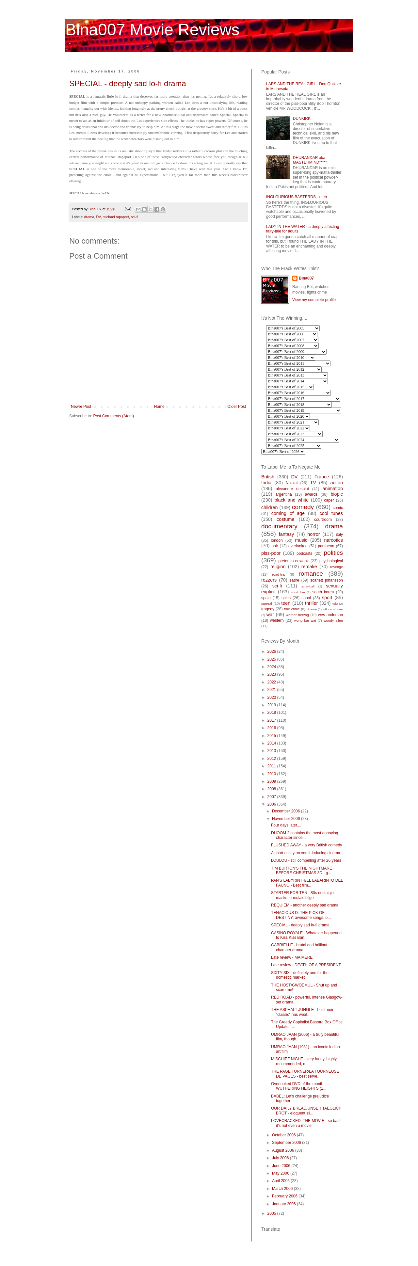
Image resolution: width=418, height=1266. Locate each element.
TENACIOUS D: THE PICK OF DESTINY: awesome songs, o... (301, 915)
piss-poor (271, 553)
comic (338, 507)
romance (310, 573)
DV (98, 217)
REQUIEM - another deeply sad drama (304, 905)
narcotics (333, 540)
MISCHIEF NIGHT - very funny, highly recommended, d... (304, 1061)
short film (298, 592)
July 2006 (281, 1158)
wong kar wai (305, 620)
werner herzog (297, 615)
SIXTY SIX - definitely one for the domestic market (300, 975)
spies (286, 598)
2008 (272, 789)
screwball (307, 586)
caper (329, 500)
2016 (272, 728)
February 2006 (285, 1196)
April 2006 (281, 1180)
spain (266, 598)
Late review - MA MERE (292, 957)
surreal (266, 603)
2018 (272, 712)
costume (285, 519)
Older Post (236, 406)
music (301, 540)
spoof (306, 598)
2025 (272, 659)
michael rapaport (116, 217)
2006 (272, 804)
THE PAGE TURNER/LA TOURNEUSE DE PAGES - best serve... (305, 1073)
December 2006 (286, 811)
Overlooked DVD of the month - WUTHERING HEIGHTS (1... (299, 1086)
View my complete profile (314, 299)
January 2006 (284, 1204)
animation (333, 488)
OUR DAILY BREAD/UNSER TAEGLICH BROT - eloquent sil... (306, 1110)
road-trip (278, 574)
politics (333, 552)
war (270, 614)
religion (277, 566)
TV (313, 482)
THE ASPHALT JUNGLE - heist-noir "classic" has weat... (302, 1012)
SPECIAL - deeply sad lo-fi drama (127, 83)
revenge (336, 567)
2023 (272, 674)
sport (327, 597)
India (266, 482)
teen (285, 603)
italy (339, 534)
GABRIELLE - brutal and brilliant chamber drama (299, 947)
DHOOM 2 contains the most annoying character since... (304, 835)
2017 (272, 720)
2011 (272, 766)
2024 (272, 667)
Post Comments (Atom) (113, 416)
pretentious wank (293, 561)
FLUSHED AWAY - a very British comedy (306, 845)
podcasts (304, 553)
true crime (292, 609)
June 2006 (281, 1165)
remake (309, 566)
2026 (272, 651)
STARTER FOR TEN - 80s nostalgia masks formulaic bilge (302, 895)
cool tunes (331, 513)
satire (294, 580)
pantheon (326, 546)
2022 (272, 682)
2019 (272, 705)
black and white (291, 500)
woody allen (333, 620)
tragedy (267, 609)
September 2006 (287, 1142)
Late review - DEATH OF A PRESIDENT (306, 965)
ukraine (312, 609)
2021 (272, 689)
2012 (272, 758)
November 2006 (286, 818)
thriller (311, 603)
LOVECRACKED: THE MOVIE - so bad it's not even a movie (305, 1123)
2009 (272, 781)
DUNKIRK (302, 118)
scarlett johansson (326, 580)
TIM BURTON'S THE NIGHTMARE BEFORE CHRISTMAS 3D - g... (301, 870)
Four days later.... (286, 825)
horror (313, 534)
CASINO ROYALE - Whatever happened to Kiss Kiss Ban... (306, 935)
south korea (323, 592)
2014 (272, 743)
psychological (331, 561)
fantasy (286, 534)
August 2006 (283, 1150)
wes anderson (330, 615)
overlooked (298, 546)
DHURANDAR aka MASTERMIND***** (310, 160)
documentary (279, 526)
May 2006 (281, 1173)
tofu (335, 603)
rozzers (269, 580)
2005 (272, 1213)
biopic (336, 494)
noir (274, 546)
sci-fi (134, 217)
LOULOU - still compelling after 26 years (306, 860)
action (336, 482)
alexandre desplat (292, 489)
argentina (284, 494)
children (269, 507)
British (267, 476)
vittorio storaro (333, 609)
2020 (272, 697)
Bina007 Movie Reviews (152, 30)
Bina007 (306, 278)
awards (311, 494)
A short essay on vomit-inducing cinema (305, 853)
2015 (272, 735)
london (277, 540)
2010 (272, 774)
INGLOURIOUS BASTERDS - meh (296, 197)
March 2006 (283, 1188)
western (277, 620)
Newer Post (81, 406)
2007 (272, 796)
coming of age (288, 513)
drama (89, 217)
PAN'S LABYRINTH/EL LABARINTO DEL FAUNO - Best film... (307, 882)
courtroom (323, 519)
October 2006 (284, 1135)
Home (159, 406)
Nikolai (291, 483)
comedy (303, 507)
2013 (272, 750)
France (321, 476)
